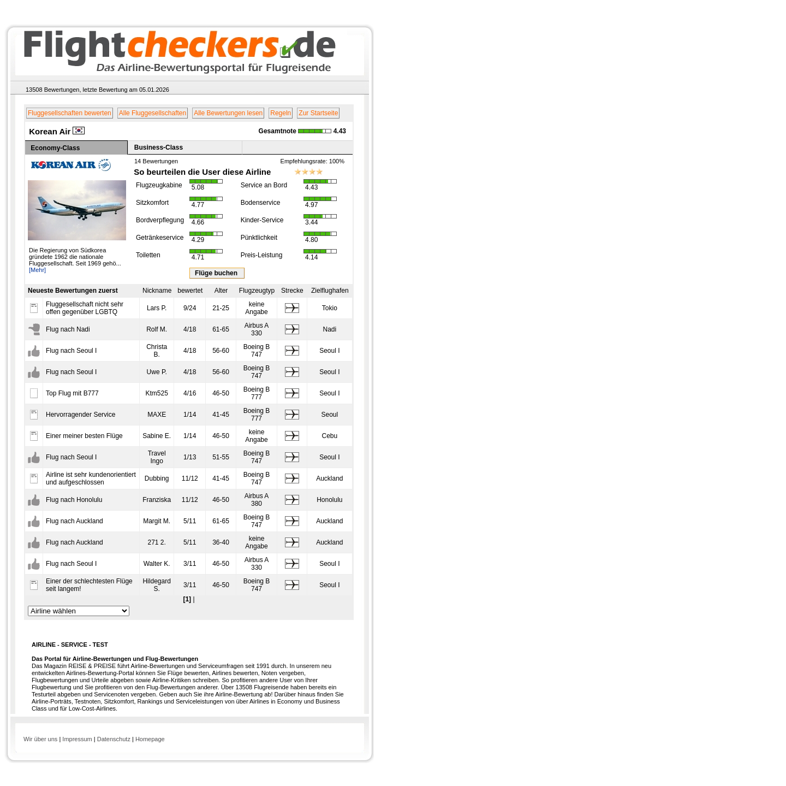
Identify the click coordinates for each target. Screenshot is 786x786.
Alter (221, 290)
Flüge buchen (217, 273)
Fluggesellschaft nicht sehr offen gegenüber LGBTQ (84, 308)
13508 (34, 89)
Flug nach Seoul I (71, 350)
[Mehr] (37, 270)
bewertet (190, 290)
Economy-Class (55, 148)
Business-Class (158, 147)
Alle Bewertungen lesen (228, 113)
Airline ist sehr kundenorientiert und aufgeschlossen (91, 478)
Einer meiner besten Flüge (84, 436)
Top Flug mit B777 (72, 393)
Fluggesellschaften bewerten (69, 113)
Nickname (156, 290)
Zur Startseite (318, 113)
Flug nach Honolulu (74, 500)
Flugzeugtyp (257, 290)
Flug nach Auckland (74, 521)
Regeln (280, 113)
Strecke (292, 290)
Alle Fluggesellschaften (152, 113)
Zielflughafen (330, 290)
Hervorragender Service (80, 414)
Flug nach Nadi (68, 329)
